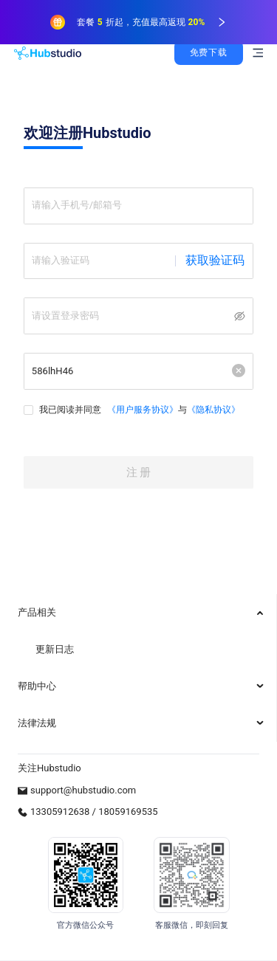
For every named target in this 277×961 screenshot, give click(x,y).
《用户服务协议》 (144, 422)
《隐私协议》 (215, 422)
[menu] (138, 668)
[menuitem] (138, 612)
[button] (237, 382)
